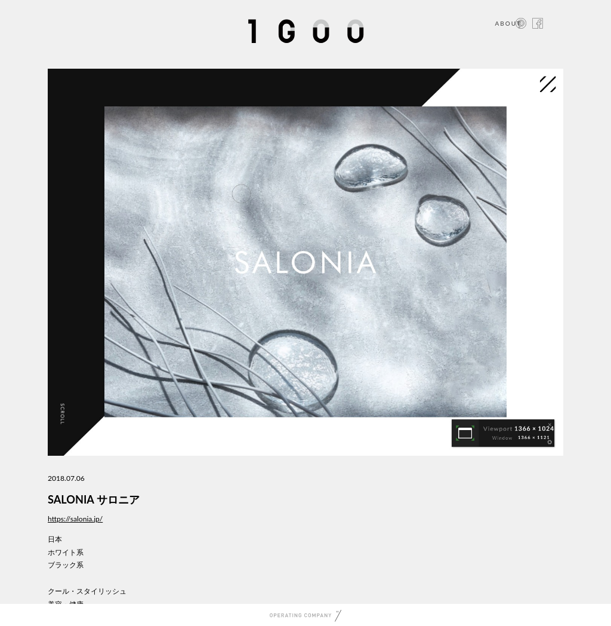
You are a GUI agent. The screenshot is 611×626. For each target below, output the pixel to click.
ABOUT (508, 23)
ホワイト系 (66, 552)
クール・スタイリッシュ (87, 591)
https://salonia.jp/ (75, 518)
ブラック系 (66, 564)
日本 (55, 539)
